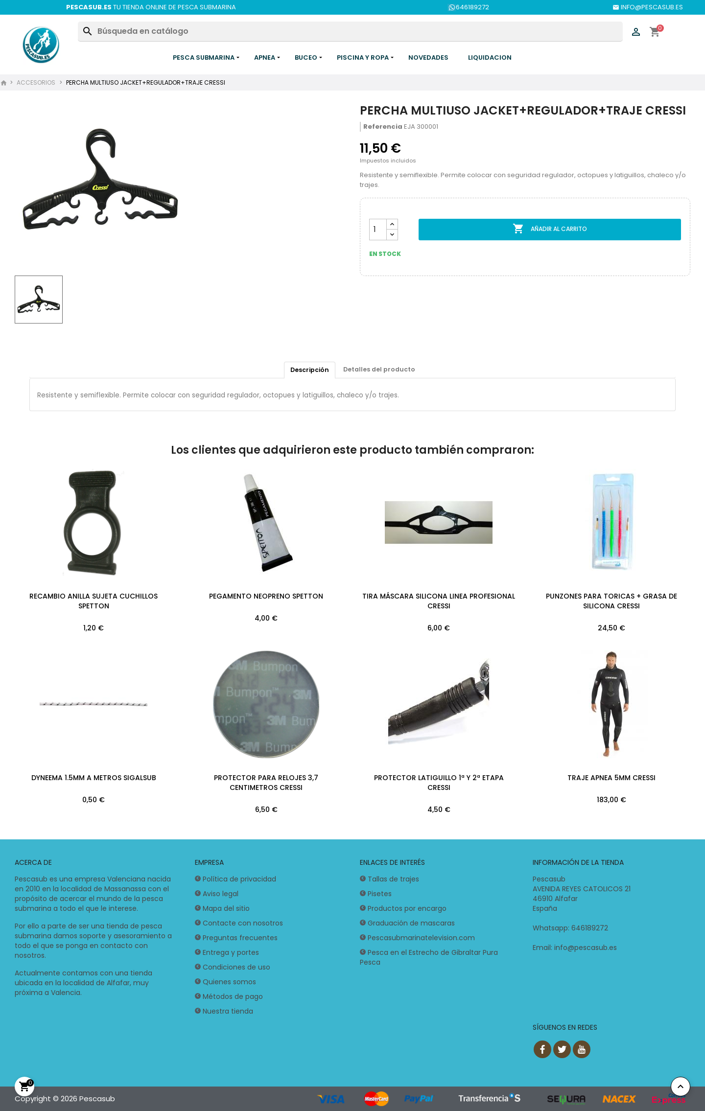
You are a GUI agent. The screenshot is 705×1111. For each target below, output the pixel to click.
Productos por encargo (407, 909)
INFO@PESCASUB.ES (647, 7)
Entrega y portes (231, 953)
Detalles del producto (380, 369)
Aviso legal (220, 894)
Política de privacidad (239, 879)
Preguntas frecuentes (240, 938)
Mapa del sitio (226, 909)
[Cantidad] (378, 229)
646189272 (468, 7)
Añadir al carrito (550, 229)
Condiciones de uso (236, 967)
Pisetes (380, 894)
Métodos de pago (233, 997)
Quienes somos (229, 982)
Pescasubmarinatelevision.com (421, 938)
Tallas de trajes (393, 879)
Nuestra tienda (228, 1012)
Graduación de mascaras (411, 923)
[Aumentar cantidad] (392, 224)
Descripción (308, 370)
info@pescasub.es (585, 948)
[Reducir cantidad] (392, 234)
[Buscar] (350, 32)
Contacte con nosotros (243, 923)
